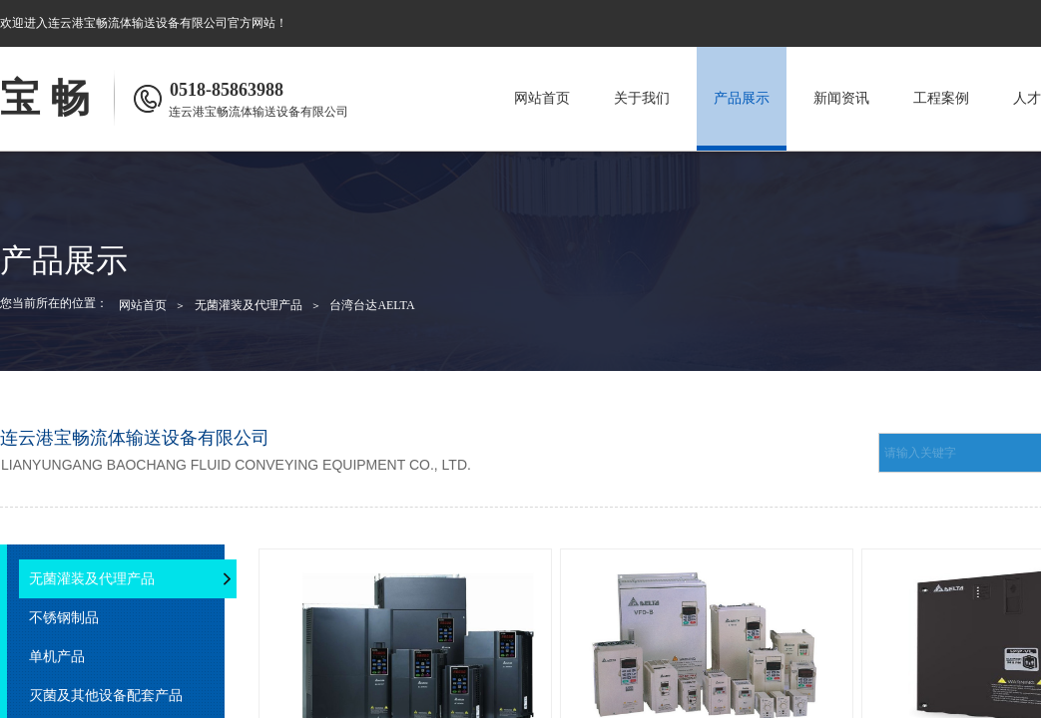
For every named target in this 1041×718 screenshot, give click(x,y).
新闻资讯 (841, 98)
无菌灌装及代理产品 (248, 305)
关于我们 (642, 98)
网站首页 (542, 98)
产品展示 (742, 98)
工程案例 (941, 98)
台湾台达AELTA (371, 305)
